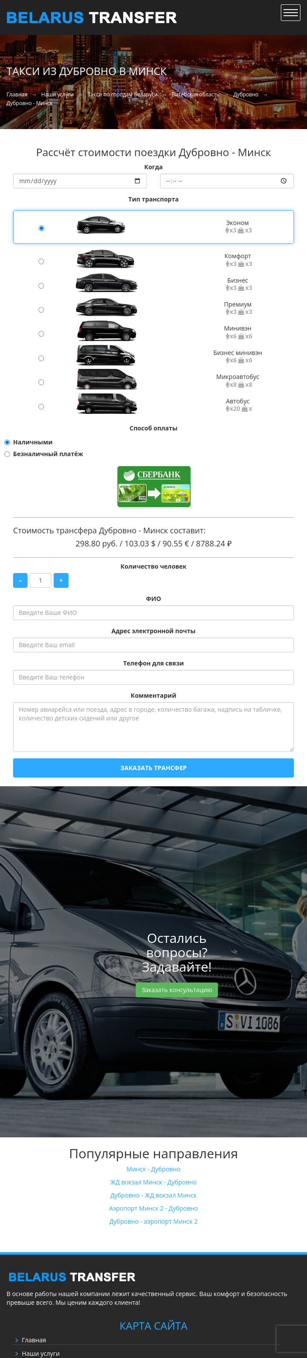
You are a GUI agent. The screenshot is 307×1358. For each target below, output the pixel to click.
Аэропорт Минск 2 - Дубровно (153, 1208)
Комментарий (153, 695)
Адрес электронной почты (154, 631)
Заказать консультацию (176, 990)
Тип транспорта (153, 199)
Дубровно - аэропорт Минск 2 (153, 1221)
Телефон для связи (153, 663)
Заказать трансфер (153, 768)
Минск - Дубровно (153, 1169)
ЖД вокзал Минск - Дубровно (153, 1182)
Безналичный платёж (48, 454)
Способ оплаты (153, 428)
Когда (153, 167)
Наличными (33, 442)
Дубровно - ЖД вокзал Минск (153, 1195)
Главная (34, 1340)
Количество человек (153, 566)
